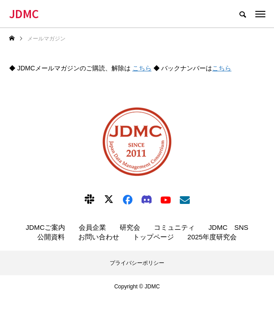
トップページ (153, 237)
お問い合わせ (98, 237)
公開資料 (51, 237)
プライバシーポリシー (137, 263)
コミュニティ (174, 227)
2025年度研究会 (212, 237)
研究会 (130, 227)
